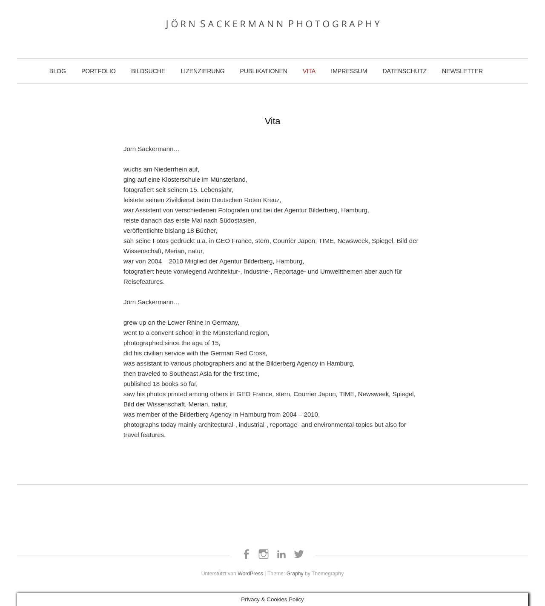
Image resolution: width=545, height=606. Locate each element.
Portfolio (98, 71)
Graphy (295, 574)
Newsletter (462, 71)
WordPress (250, 574)
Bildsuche (148, 71)
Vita (309, 71)
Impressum (349, 71)
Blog (57, 71)
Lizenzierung (202, 71)
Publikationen (263, 71)
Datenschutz (404, 71)
